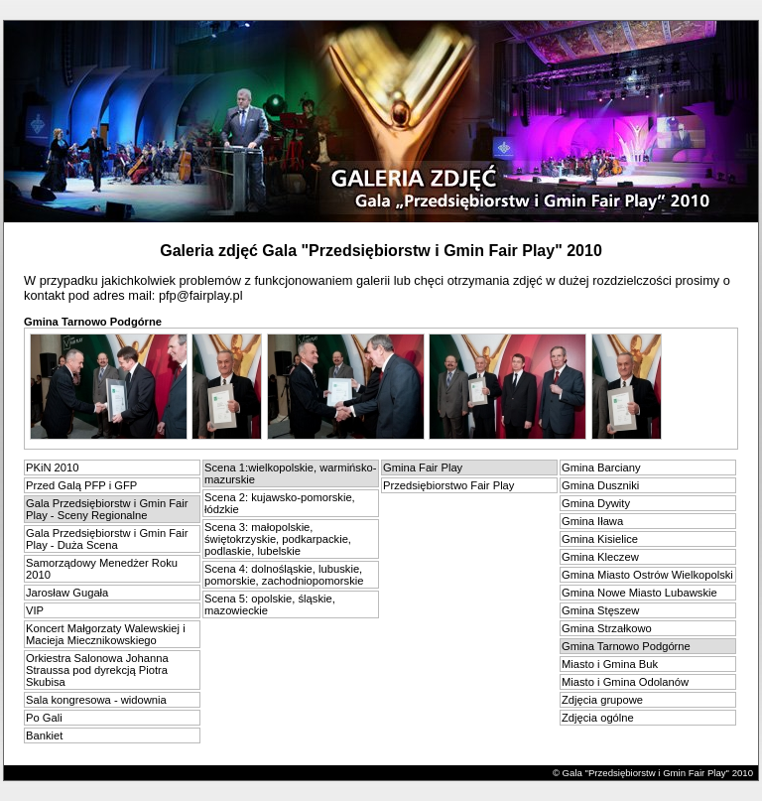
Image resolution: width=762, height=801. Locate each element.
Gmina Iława (592, 521)
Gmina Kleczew (600, 557)
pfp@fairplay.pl (201, 295)
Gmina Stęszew (600, 610)
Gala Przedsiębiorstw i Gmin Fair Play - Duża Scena (107, 539)
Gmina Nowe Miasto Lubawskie (639, 593)
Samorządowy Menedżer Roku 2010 (102, 569)
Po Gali (44, 718)
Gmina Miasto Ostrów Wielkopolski (647, 575)
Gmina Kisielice (600, 539)
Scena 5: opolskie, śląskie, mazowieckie (269, 604)
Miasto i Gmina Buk (610, 664)
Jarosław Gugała (67, 593)
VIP (35, 610)
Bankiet (44, 735)
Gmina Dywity (596, 503)
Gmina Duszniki (600, 485)
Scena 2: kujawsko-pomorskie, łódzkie (279, 503)
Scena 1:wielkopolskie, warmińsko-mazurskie (290, 473)
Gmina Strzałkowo (607, 628)
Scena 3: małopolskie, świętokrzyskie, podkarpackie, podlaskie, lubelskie (277, 539)
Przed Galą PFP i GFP (81, 485)
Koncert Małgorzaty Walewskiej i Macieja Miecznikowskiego (106, 634)
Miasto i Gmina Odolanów (625, 682)
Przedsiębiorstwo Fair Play (448, 485)
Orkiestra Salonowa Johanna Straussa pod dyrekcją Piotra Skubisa (97, 670)
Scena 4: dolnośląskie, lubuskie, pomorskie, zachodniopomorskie (283, 575)
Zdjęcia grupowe (602, 700)
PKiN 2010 (52, 467)
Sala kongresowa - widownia (96, 700)
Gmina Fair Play (422, 467)
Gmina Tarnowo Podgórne (626, 646)
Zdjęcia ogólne (598, 718)
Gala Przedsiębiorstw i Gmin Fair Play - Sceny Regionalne (107, 509)
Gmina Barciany (601, 467)
